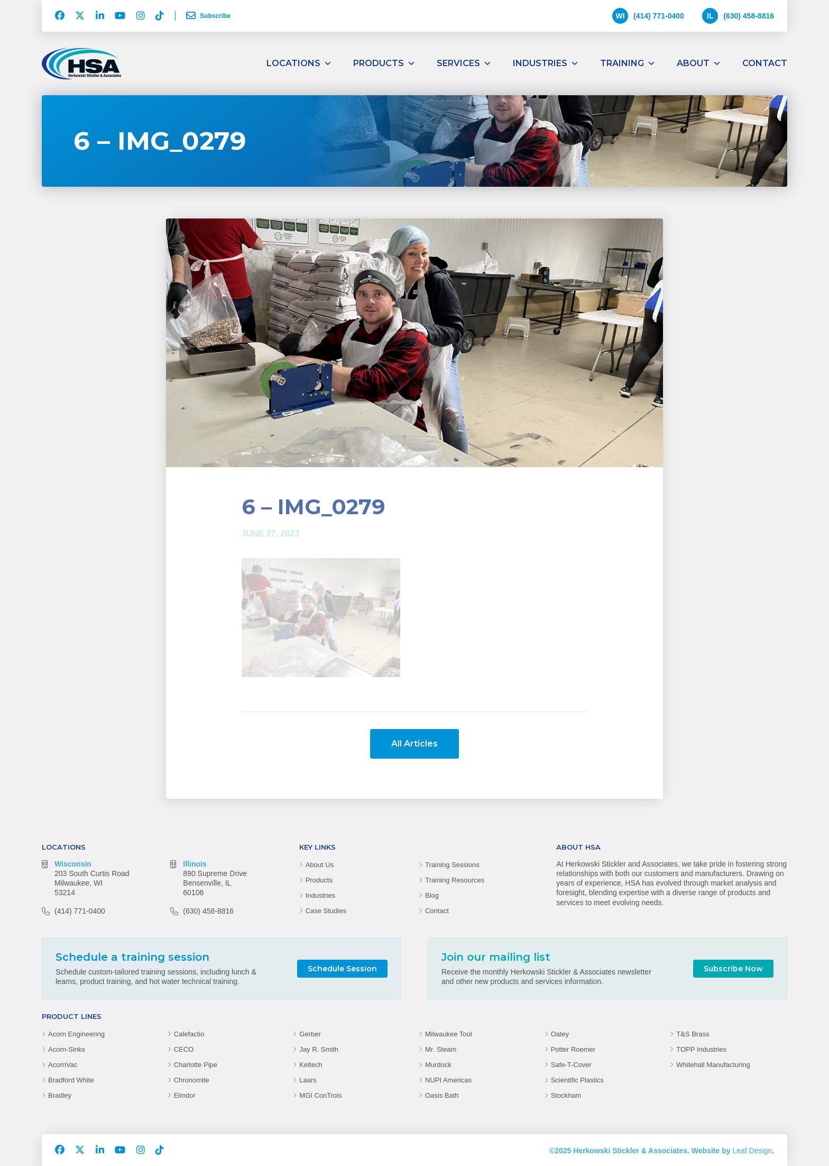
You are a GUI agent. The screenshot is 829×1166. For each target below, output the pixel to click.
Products (384, 63)
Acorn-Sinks (66, 1049)
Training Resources (454, 880)
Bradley (59, 1095)
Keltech (310, 1064)
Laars (308, 1080)
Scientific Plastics (577, 1080)
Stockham (566, 1095)
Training (628, 63)
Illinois (194, 864)
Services (464, 63)
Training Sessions (452, 864)
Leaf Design (752, 1150)
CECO (184, 1049)
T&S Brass (692, 1034)
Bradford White (71, 1080)
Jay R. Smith (318, 1049)
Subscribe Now (733, 968)
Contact (764, 63)
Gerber (309, 1034)
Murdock (438, 1064)
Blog (432, 895)
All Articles (414, 744)
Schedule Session (342, 968)
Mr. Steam (440, 1049)
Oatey (560, 1034)
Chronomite (191, 1080)
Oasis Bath (442, 1095)
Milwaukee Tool (448, 1034)
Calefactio (189, 1034)
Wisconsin (72, 864)
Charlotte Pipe (195, 1064)
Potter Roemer (573, 1049)
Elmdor (185, 1095)
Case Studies (326, 910)
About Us (320, 864)
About (699, 63)
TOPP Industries (701, 1049)
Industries (546, 63)
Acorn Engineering (76, 1034)
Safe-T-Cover (571, 1064)
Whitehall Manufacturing (713, 1064)
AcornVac (62, 1064)
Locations (299, 63)
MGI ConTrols (320, 1095)
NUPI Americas (448, 1080)
